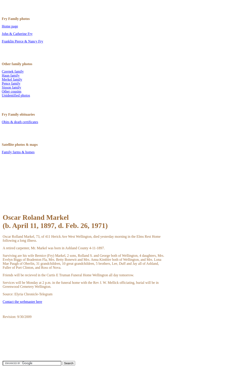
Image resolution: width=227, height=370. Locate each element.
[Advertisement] (83, 191)
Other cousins (11, 91)
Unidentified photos (16, 95)
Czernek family (13, 71)
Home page (10, 26)
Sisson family (11, 87)
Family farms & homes (18, 152)
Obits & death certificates (20, 122)
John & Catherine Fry (17, 34)
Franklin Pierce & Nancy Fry (22, 41)
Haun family (11, 75)
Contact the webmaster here (22, 302)
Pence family (11, 83)
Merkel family (12, 79)
